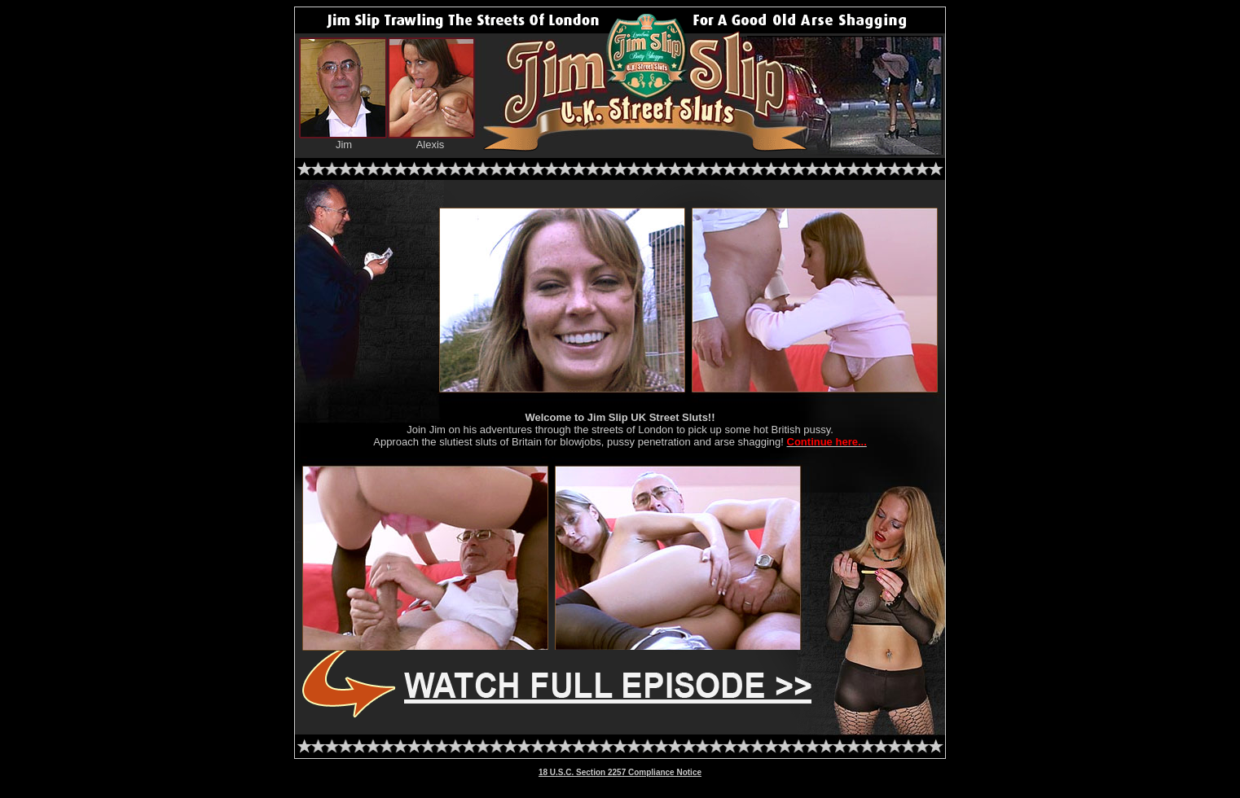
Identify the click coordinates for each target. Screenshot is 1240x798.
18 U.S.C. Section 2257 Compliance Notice (620, 772)
